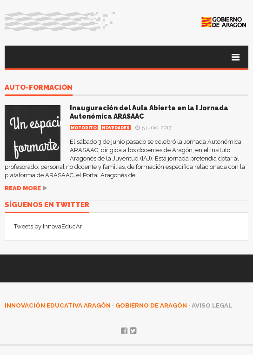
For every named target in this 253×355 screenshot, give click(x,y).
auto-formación (39, 88)
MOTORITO (84, 128)
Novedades (116, 128)
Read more (23, 188)
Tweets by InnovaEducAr (48, 226)
